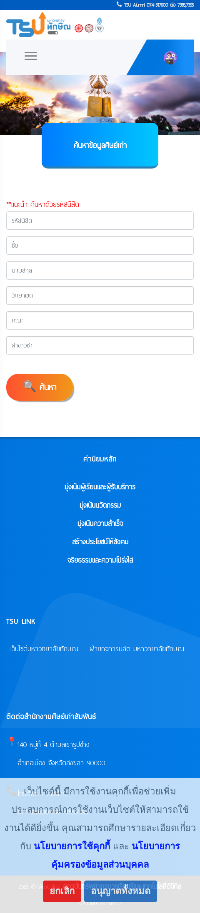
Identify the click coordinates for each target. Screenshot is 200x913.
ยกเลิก (62, 891)
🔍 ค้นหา (39, 387)
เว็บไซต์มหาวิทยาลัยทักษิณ (44, 649)
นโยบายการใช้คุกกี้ (72, 846)
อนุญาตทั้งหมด (120, 891)
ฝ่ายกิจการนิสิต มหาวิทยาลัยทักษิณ (137, 649)
